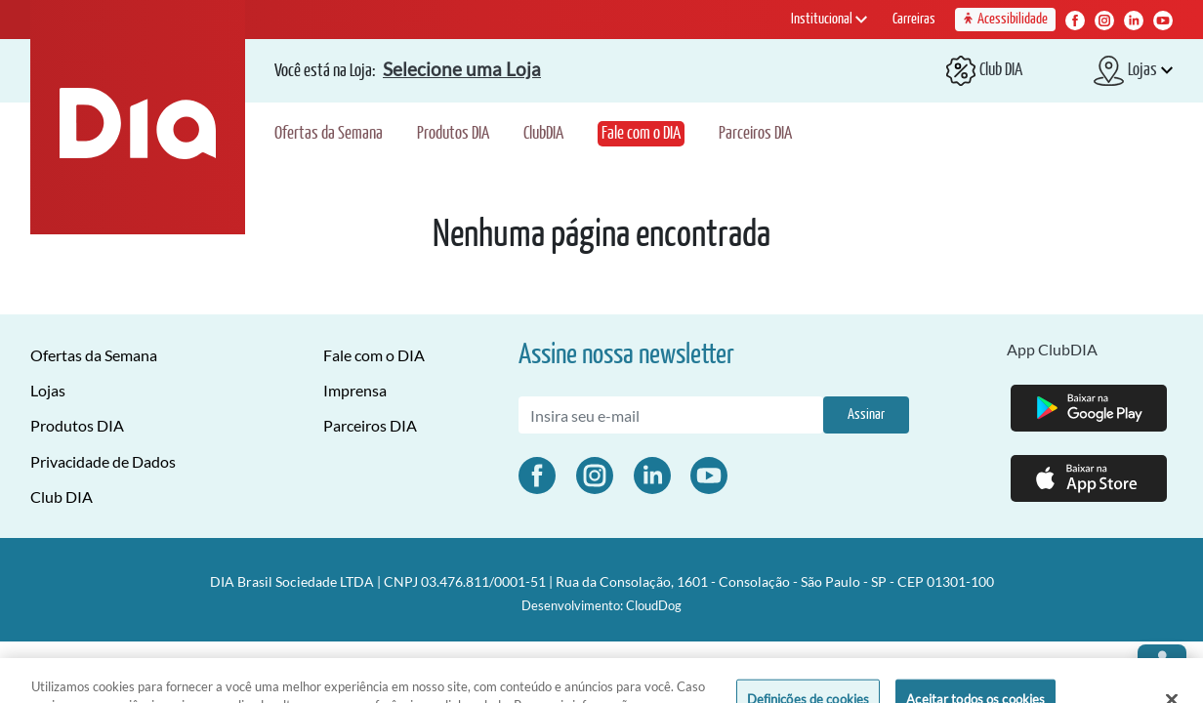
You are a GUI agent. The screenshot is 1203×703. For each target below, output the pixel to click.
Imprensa (355, 390)
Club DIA (61, 496)
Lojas (47, 390)
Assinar (866, 414)
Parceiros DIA (755, 134)
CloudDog (654, 605)
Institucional (829, 19)
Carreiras (913, 19)
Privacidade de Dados (103, 461)
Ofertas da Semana (328, 134)
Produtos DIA (453, 134)
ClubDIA (543, 134)
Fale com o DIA (641, 134)
